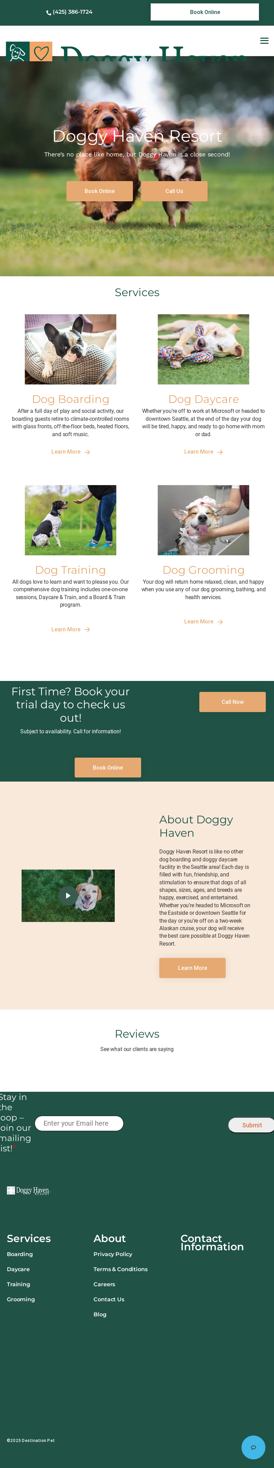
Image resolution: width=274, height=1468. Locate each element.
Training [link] (18, 1284)
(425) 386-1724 (72, 12)
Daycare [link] (18, 1269)
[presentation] (175, 1123)
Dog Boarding (71, 399)
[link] (205, 12)
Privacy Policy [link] (113, 1254)
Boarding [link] (20, 1254)
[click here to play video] (68, 896)
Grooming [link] (21, 1299)
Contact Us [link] (109, 1299)
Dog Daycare (203, 399)
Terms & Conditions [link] (120, 1269)
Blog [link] (100, 1314)
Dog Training (70, 570)
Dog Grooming (203, 570)
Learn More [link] (70, 451)
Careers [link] (104, 1284)
